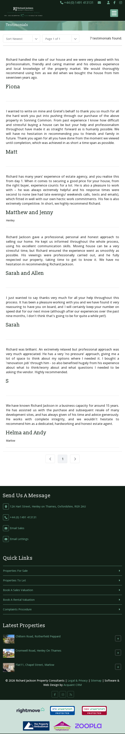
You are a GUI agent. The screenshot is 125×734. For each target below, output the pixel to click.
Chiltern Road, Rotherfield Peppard (38, 636)
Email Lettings (19, 539)
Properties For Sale (15, 571)
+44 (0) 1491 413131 (77, 2)
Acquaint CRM (72, 685)
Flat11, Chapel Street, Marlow (35, 665)
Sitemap (96, 680)
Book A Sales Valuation (18, 590)
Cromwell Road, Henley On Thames (38, 650)
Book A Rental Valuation (19, 600)
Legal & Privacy (78, 680)
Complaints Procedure (17, 609)
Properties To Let (14, 580)
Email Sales (17, 528)
